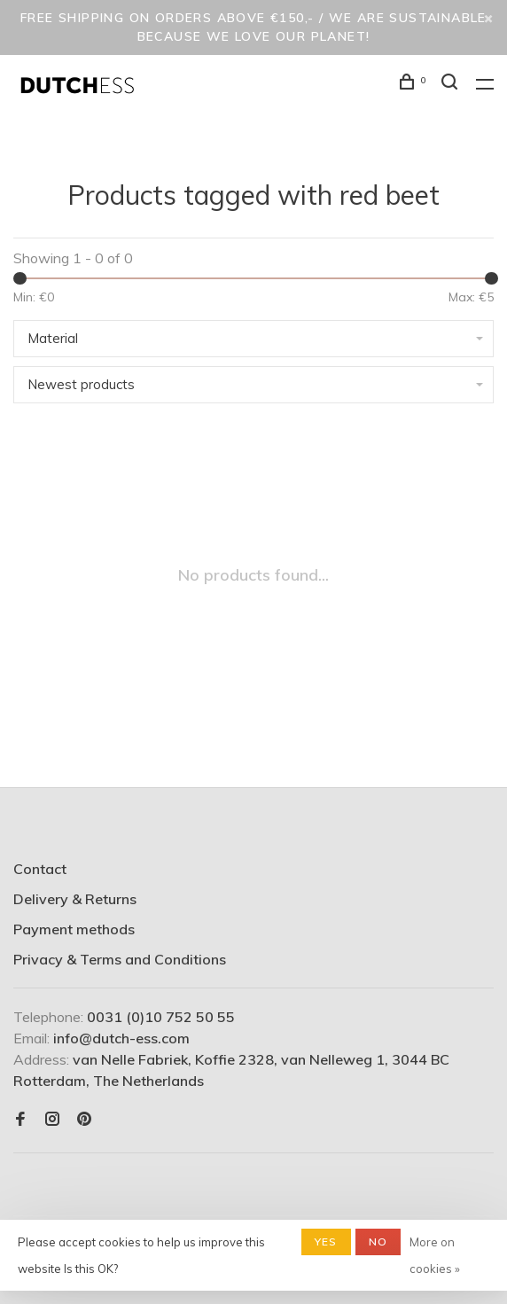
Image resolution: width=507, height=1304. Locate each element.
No (378, 1241)
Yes (326, 1241)
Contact (39, 869)
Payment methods (74, 929)
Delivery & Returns (74, 899)
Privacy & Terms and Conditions (119, 959)
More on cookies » (435, 1255)
